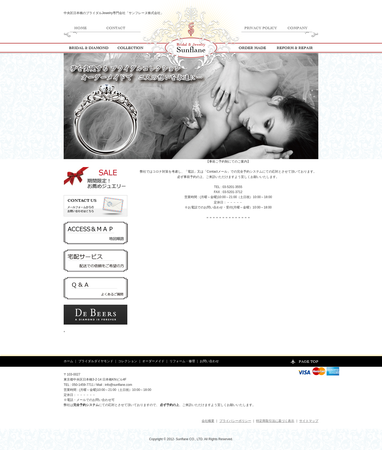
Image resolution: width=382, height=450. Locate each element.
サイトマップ (308, 421)
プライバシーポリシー (235, 421)
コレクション (127, 361)
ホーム (68, 361)
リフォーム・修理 (182, 361)
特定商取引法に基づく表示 (275, 421)
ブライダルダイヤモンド (95, 361)
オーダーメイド (153, 361)
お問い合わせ (209, 361)
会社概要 (208, 421)
